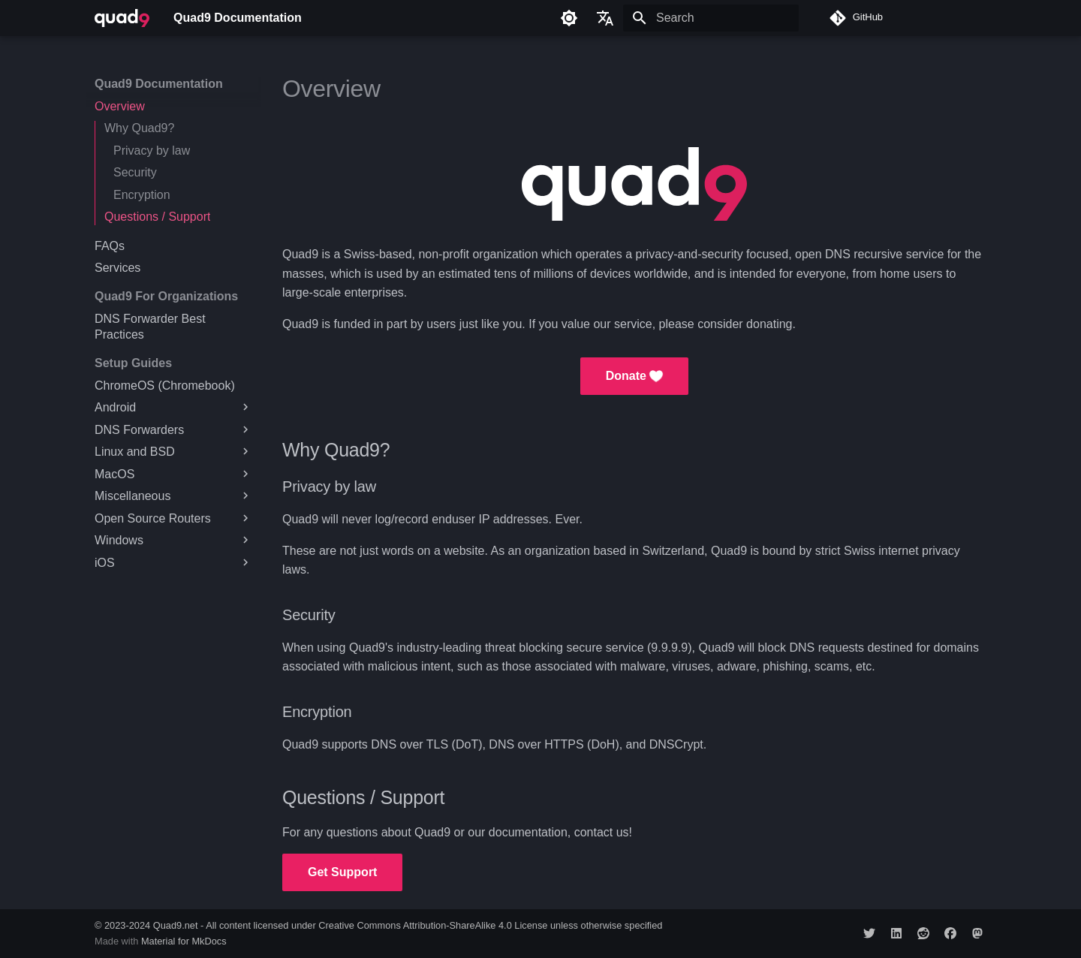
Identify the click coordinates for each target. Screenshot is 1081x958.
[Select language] (605, 18)
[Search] (711, 18)
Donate (635, 376)
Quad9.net (175, 925)
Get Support (342, 872)
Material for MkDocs (184, 941)
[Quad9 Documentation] (122, 18)
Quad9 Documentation (159, 83)
